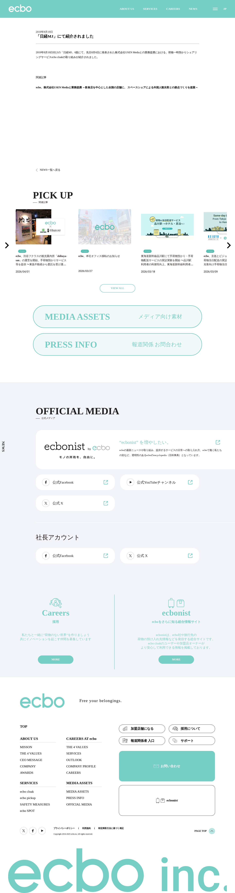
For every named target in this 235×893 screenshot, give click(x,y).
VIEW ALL (117, 288)
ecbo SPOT (27, 811)
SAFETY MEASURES (35, 804)
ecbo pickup (28, 798)
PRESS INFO (75, 798)
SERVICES (150, 8)
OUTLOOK (74, 760)
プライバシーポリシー (64, 828)
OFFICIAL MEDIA (79, 804)
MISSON (26, 747)
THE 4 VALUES (31, 753)
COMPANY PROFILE (81, 766)
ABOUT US (127, 8)
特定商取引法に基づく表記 (111, 828)
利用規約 (86, 828)
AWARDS (26, 772)
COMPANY (28, 766)
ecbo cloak (27, 791)
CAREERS (173, 8)
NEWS (193, 8)
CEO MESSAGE (31, 760)
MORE (55, 659)
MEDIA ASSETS (77, 791)
